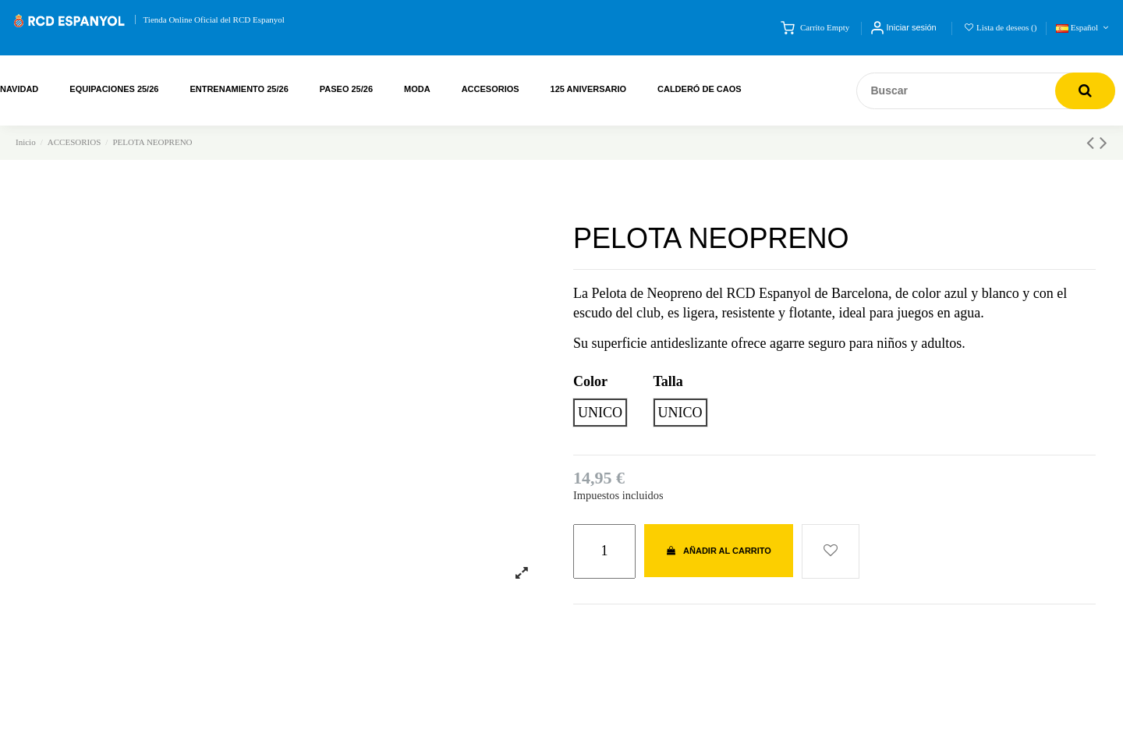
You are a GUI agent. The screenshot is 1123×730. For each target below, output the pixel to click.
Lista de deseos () (1001, 27)
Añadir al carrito (718, 550)
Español (1083, 27)
